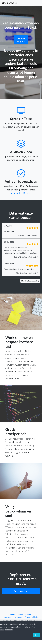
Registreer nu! (21, 591)
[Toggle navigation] (37, 3)
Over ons (11, 614)
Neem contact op (24, 614)
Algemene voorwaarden (13, 617)
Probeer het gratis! (21, 39)
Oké (36, 635)
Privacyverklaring (32, 617)
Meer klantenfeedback (30, 281)
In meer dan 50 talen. (21, 193)
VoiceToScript (10, 3)
